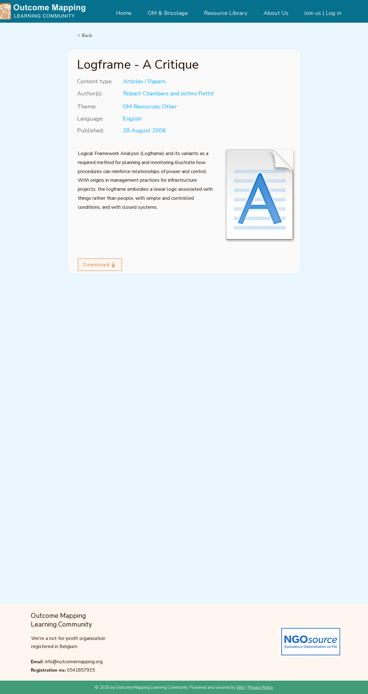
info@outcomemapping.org (74, 662)
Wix (240, 687)
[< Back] (97, 35)
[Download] (100, 264)
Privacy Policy (260, 687)
